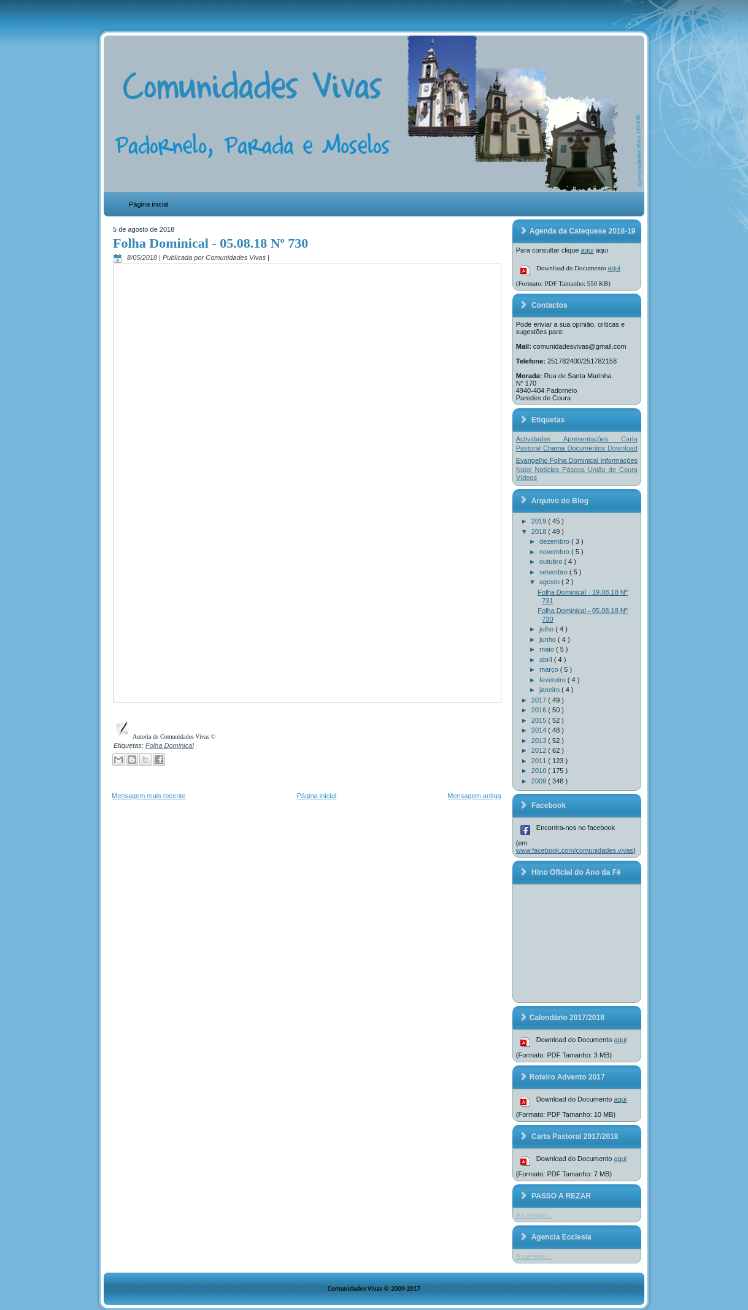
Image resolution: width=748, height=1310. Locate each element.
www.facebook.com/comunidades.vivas (574, 850)
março (549, 669)
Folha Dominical (169, 745)
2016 (540, 710)
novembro (555, 551)
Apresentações (592, 439)
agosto (550, 581)
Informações (619, 460)
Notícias (548, 469)
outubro (551, 561)
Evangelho (533, 460)
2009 (540, 781)
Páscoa (575, 469)
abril (546, 659)
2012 (540, 750)
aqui (587, 250)
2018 (540, 531)
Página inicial (149, 204)
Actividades (539, 439)
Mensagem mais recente (148, 795)
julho (547, 629)
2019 (540, 521)
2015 (540, 720)
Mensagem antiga (474, 795)
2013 (540, 740)
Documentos (587, 448)
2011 (540, 760)
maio (547, 649)
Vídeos (526, 477)
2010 (540, 770)
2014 (540, 730)
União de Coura (613, 469)
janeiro (550, 689)
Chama (555, 448)
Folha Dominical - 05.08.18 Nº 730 (210, 243)
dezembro (555, 541)
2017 (540, 700)
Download (622, 448)
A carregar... (534, 1215)
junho (548, 639)
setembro (554, 572)
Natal (525, 469)
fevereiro (553, 680)
